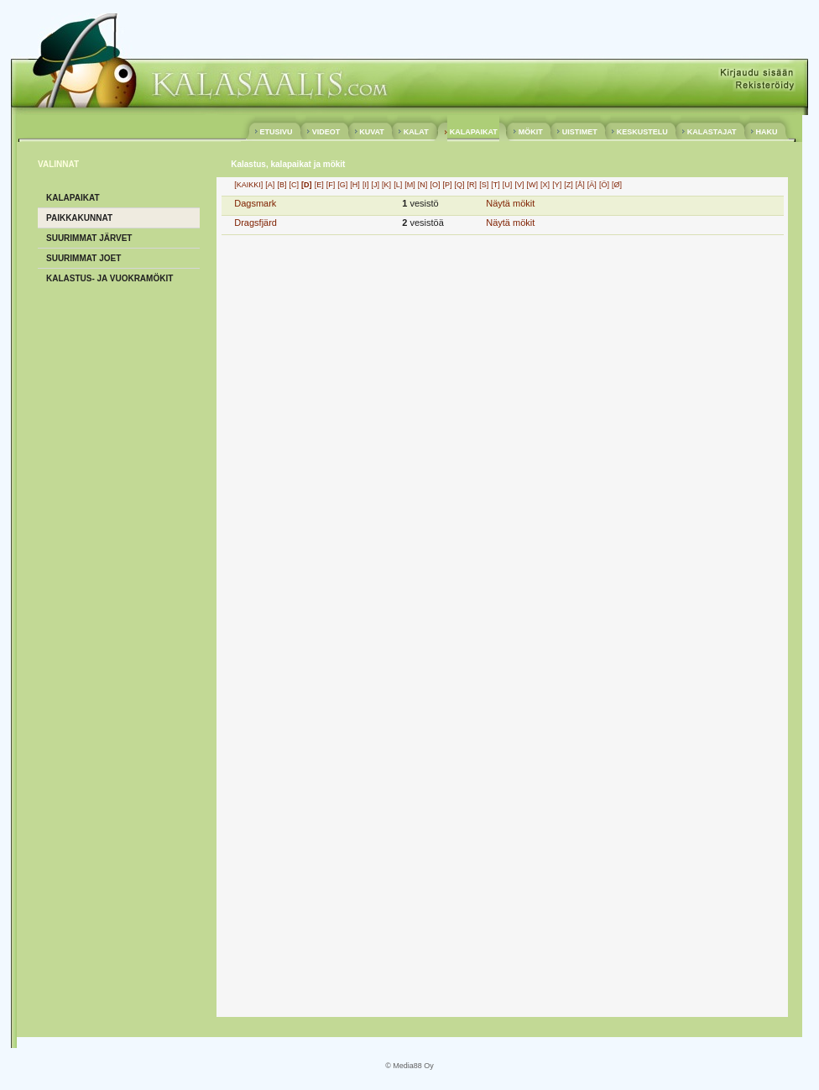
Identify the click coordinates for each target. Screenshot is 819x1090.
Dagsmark (255, 203)
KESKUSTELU (642, 132)
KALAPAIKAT (473, 132)
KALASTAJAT (711, 132)
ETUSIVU (276, 132)
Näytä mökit (510, 203)
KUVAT (372, 132)
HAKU (767, 132)
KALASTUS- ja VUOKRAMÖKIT (109, 278)
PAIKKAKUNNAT (79, 218)
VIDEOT (326, 132)
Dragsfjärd (255, 222)
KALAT (415, 132)
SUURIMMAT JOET (83, 258)
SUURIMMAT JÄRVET (89, 238)
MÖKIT (530, 132)
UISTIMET (579, 132)
